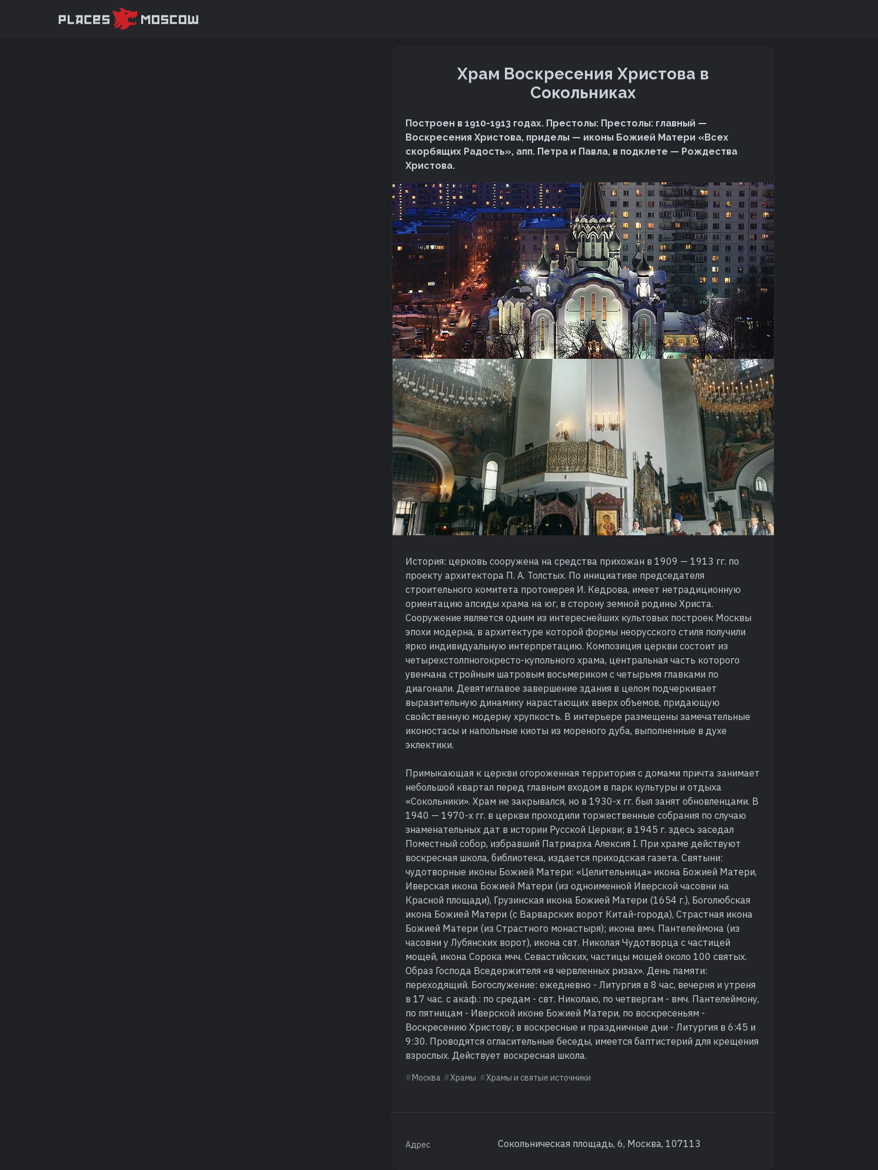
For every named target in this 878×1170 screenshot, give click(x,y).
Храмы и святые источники (538, 1077)
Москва (426, 1077)
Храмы (463, 1077)
